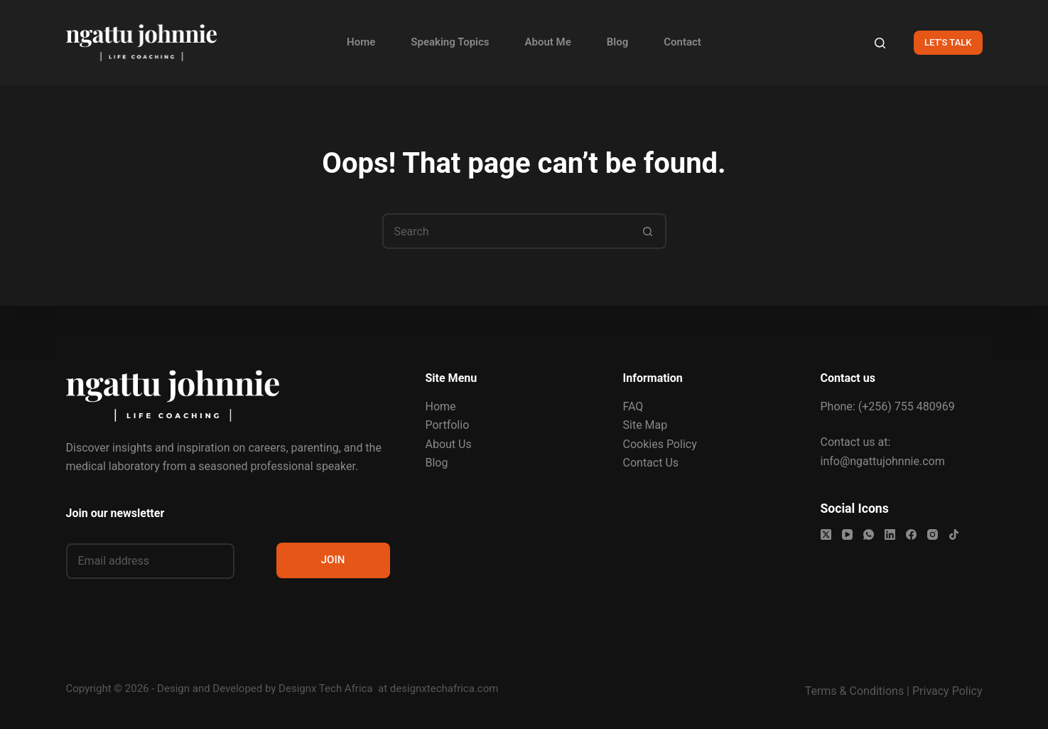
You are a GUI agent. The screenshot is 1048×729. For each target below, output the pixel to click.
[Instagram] (932, 534)
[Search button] (648, 231)
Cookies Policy (660, 444)
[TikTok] (954, 534)
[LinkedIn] (890, 534)
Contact (682, 42)
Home (361, 42)
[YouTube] (847, 534)
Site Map (645, 425)
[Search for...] (506, 231)
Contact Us (651, 462)
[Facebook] (911, 534)
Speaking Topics (450, 42)
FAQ (633, 406)
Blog (617, 42)
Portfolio (448, 425)
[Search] (880, 43)
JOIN (333, 559)
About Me (548, 42)
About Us (449, 444)
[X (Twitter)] (826, 534)
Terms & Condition (851, 691)
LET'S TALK (948, 42)
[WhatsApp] (868, 534)
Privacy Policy (947, 691)
